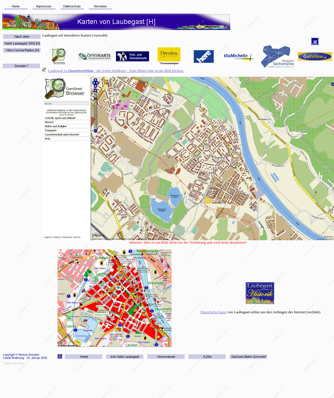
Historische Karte (213, 312)
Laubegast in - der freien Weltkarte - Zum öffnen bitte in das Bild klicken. (116, 70)
